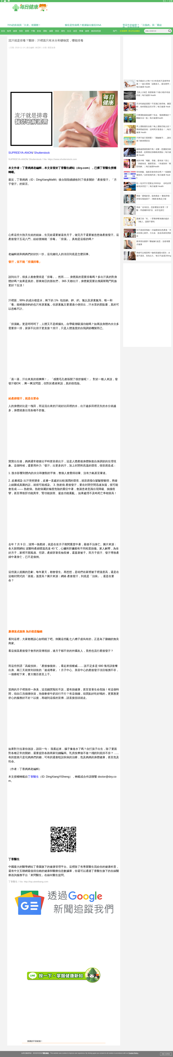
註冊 (170, 1)
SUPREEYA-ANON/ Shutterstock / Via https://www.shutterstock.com (42, 159)
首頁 (3, 31)
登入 (164, 1)
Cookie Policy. (133, 1053)
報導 (9, 31)
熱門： (116, 31)
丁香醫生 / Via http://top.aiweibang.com (28, 882)
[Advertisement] (63, 69)
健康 (15, 31)
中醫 (33, 31)
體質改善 (51, 48)
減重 (51, 31)
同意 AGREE (166, 1054)
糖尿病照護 (96, 31)
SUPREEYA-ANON (20, 152)
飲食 (39, 31)
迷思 (75, 31)
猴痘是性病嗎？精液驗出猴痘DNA (83, 25)
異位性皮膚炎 (134, 31)
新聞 (27, 31)
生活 (69, 31)
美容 (57, 31)
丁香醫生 (33, 776)
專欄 (81, 31)
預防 (21, 31)
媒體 (87, 31)
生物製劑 (123, 31)
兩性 (63, 31)
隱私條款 (46, 1053)
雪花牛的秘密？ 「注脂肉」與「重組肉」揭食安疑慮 (142, 26)
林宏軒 (38, 48)
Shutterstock (42, 152)
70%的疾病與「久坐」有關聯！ (24, 25)
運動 (45, 31)
